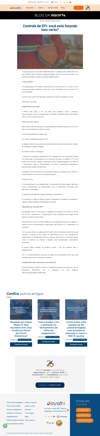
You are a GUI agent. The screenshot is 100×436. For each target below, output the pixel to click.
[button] (31, 7)
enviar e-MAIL (83, 415)
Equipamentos (12, 417)
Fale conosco (30, 420)
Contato (78, 7)
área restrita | (33, 2)
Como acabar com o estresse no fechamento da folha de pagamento (48, 328)
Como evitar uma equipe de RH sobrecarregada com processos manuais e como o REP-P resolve (76, 329)
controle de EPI (29, 72)
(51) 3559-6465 (83, 410)
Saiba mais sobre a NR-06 (30, 122)
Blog (62, 8)
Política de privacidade (15, 420)
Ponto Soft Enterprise (15, 402)
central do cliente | (44, 2)
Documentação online (15, 424)
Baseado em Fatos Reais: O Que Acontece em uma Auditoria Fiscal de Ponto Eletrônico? (21, 329)
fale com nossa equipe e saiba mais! (34, 272)
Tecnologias (29, 413)
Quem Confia (53, 8)
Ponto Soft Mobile (13, 406)
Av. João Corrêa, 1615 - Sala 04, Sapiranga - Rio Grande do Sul (55, 410)
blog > (42, 21)
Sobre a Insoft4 (30, 402)
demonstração (84, 420)
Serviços (28, 409)
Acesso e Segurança (52, 21)
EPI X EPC (33, 102)
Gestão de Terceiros (14, 413)
